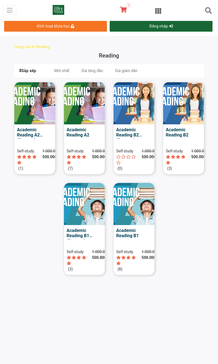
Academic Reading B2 (177, 132)
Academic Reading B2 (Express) (127, 135)
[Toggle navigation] (9, 10)
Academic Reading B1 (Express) (78, 235)
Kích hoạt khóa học (55, 26)
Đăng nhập (161, 26)
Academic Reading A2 (78, 132)
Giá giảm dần (126, 71)
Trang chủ (25, 47)
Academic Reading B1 (127, 233)
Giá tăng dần (92, 71)
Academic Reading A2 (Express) (28, 135)
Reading (43, 47)
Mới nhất (61, 71)
